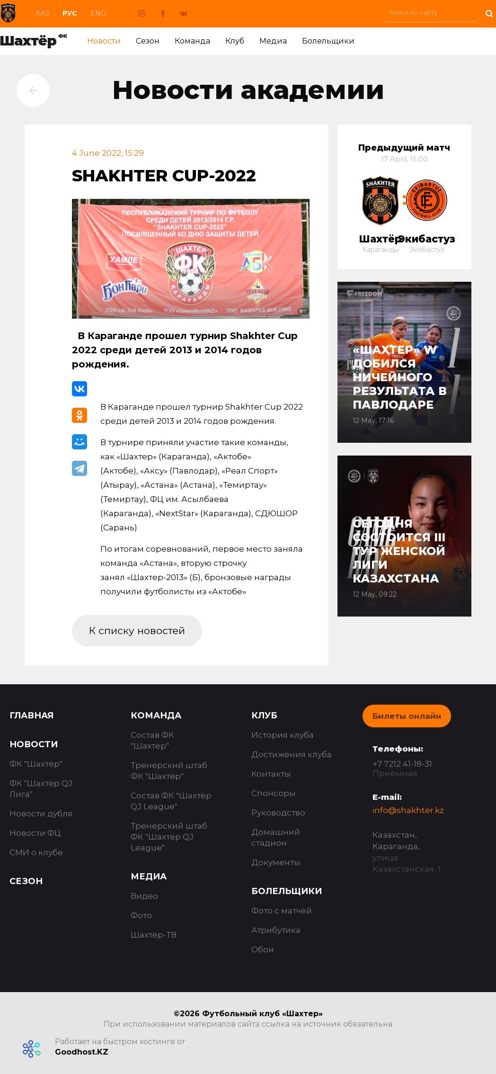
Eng (98, 13)
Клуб (234, 40)
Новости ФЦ (35, 833)
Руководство (278, 812)
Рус (69, 13)
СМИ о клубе (36, 852)
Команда (192, 40)
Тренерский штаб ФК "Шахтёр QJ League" (169, 836)
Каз (42, 13)
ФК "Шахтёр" (35, 764)
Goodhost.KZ (81, 1051)
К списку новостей (137, 630)
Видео (144, 896)
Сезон (147, 40)
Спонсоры (273, 793)
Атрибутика (276, 930)
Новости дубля (40, 813)
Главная (31, 715)
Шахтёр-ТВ (154, 935)
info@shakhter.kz (408, 810)
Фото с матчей (281, 910)
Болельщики (328, 40)
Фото (141, 915)
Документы (276, 862)
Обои (262, 949)
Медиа (273, 40)
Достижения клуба (291, 754)
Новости (104, 40)
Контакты (271, 774)
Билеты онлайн (406, 716)
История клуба (282, 735)
